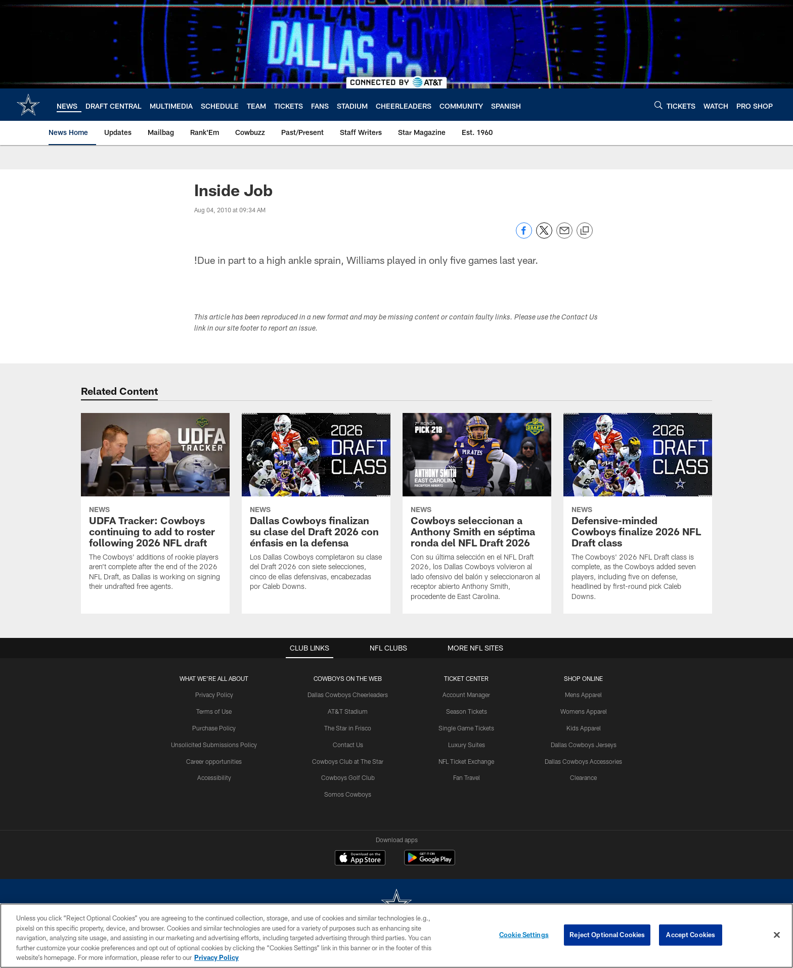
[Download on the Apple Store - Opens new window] (360, 858)
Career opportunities (214, 761)
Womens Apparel (583, 711)
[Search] (658, 105)
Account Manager (466, 694)
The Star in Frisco (347, 727)
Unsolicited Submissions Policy (214, 744)
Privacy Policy (214, 694)
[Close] (777, 935)
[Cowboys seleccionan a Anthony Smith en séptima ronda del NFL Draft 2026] (477, 513)
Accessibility (214, 777)
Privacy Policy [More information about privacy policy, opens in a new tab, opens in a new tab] (216, 957)
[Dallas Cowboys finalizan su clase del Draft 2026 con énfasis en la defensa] (316, 508)
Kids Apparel (583, 727)
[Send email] (564, 236)
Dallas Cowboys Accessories (583, 761)
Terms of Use (214, 711)
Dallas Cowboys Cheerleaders (347, 694)
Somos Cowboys (347, 794)
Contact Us (348, 744)
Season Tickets (466, 711)
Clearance (583, 777)
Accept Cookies (690, 935)
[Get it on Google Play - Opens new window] (429, 862)
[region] (396, 935)
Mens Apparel (583, 694)
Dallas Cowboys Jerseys (583, 744)
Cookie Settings (524, 935)
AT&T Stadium (348, 711)
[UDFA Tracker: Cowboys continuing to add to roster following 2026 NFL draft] (155, 508)
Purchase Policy (214, 727)
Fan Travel (466, 777)
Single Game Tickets (466, 727)
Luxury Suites (466, 744)
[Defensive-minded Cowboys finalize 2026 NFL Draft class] (637, 513)
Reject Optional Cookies (607, 935)
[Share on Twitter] (544, 236)
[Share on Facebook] (524, 236)
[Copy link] (585, 231)
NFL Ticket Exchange (466, 761)
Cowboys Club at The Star (347, 761)
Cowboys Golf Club (348, 777)
